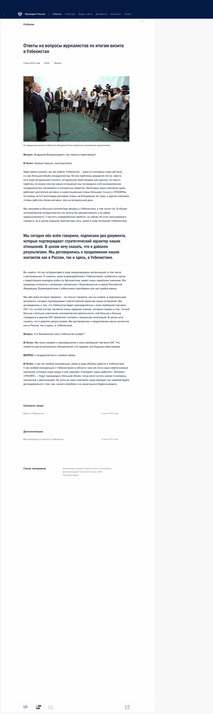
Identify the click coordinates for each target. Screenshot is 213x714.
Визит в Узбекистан (33, 413)
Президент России (35, 4)
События (28, 24)
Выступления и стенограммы (98, 468)
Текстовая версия (71, 475)
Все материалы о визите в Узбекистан (43, 439)
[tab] (25, 707)
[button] (5, 4)
